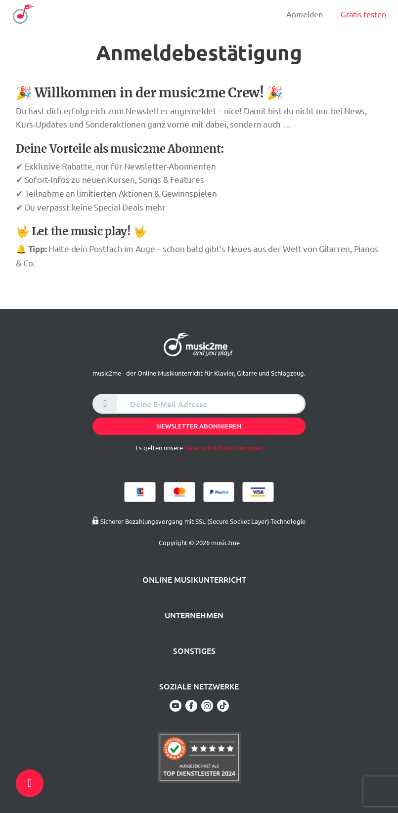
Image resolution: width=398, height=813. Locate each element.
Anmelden (304, 14)
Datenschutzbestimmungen (223, 447)
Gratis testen (363, 14)
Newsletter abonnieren (199, 426)
